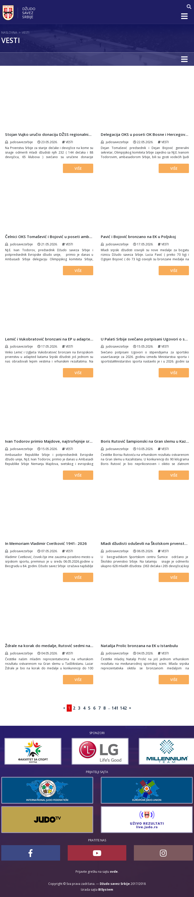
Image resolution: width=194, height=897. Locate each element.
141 (115, 708)
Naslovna (9, 32)
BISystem (105, 889)
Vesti (25, 32)
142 (123, 708)
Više (78, 168)
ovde (114, 871)
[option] (95, 751)
